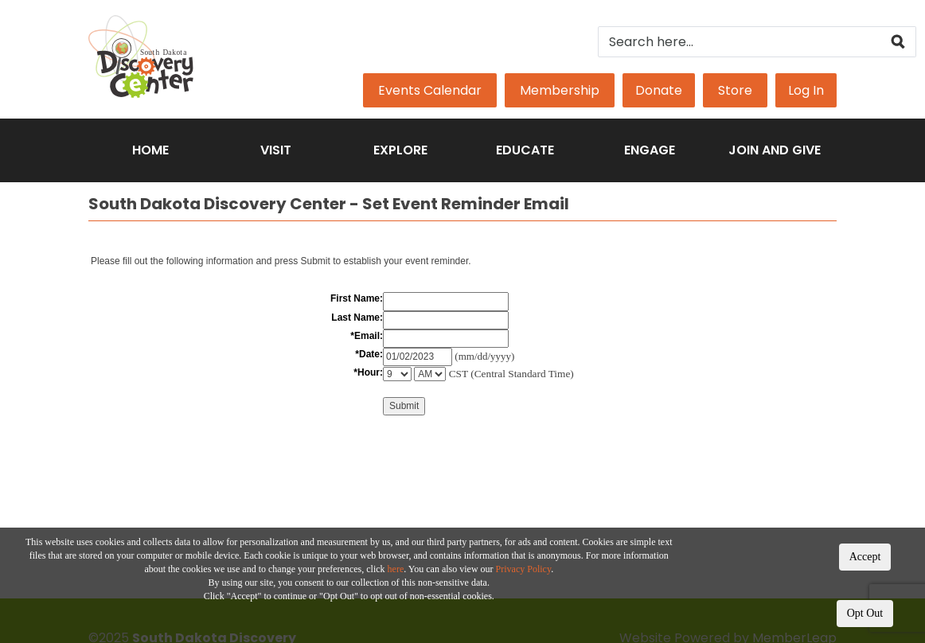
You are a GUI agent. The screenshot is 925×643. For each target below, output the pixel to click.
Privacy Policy (524, 569)
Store (735, 90)
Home (150, 150)
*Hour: (368, 372)
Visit (275, 150)
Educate (525, 150)
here (396, 569)
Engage (649, 150)
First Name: (356, 298)
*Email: (366, 335)
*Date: (369, 354)
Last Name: (357, 317)
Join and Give (774, 150)
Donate (658, 90)
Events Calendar (430, 90)
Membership (559, 90)
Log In (806, 90)
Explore (400, 150)
